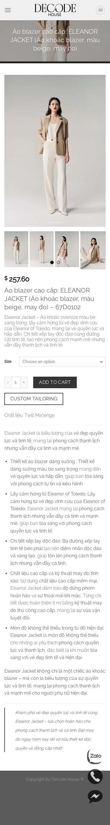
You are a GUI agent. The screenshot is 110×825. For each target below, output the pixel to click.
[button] (7, 10)
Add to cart (55, 382)
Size (8, 361)
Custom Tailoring (33, 399)
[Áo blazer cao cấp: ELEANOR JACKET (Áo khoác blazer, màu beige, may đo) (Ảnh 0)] (55, 150)
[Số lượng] (15, 382)
